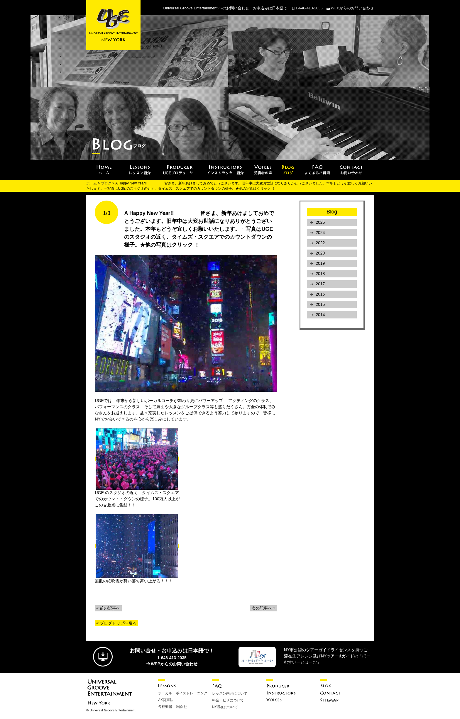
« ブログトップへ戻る (116, 623)
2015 (320, 304)
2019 (320, 263)
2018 (320, 273)
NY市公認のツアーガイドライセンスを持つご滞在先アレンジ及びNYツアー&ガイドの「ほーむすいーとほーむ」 (327, 655)
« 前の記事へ (108, 608)
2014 (320, 314)
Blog (332, 212)
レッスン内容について (229, 693)
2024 (320, 232)
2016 (320, 294)
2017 (320, 284)
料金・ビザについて (228, 700)
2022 (320, 242)
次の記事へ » (263, 608)
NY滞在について (225, 707)
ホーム (91, 183)
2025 (320, 222)
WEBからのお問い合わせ (352, 8)
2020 (320, 253)
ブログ (106, 183)
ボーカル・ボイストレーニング (182, 693)
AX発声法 (165, 700)
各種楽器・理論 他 (172, 707)
